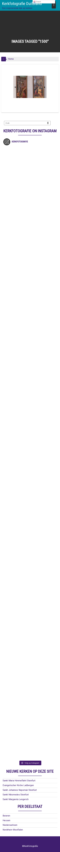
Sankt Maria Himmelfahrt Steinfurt (19, 780)
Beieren (6, 815)
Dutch (37, 2)
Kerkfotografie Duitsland (22, 3)
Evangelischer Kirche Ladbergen (18, 785)
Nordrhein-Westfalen (13, 829)
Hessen (6, 820)
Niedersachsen (10, 825)
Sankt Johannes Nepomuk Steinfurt (20, 790)
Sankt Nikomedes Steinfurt (16, 794)
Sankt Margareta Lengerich (16, 799)
